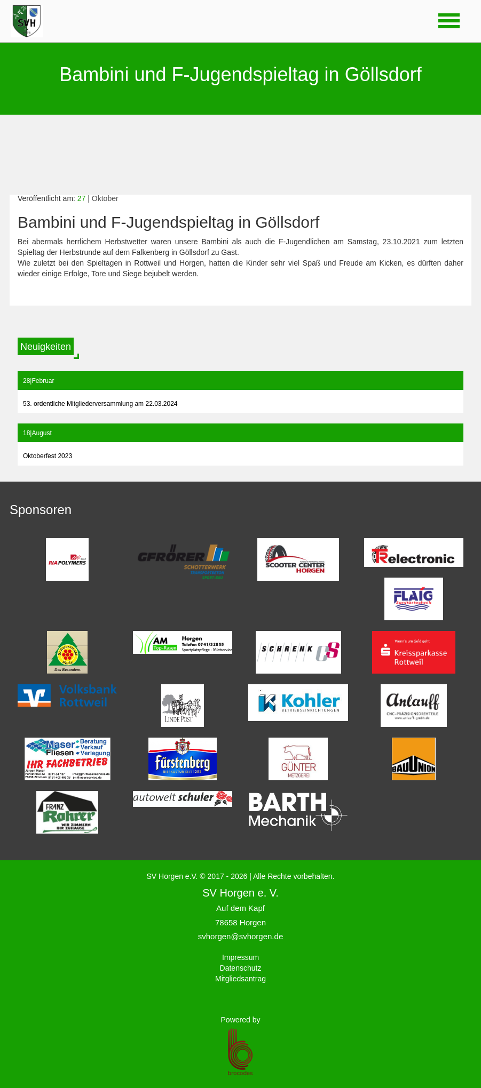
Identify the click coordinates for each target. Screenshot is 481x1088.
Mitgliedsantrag (240, 978)
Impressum (240, 957)
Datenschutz (241, 968)
